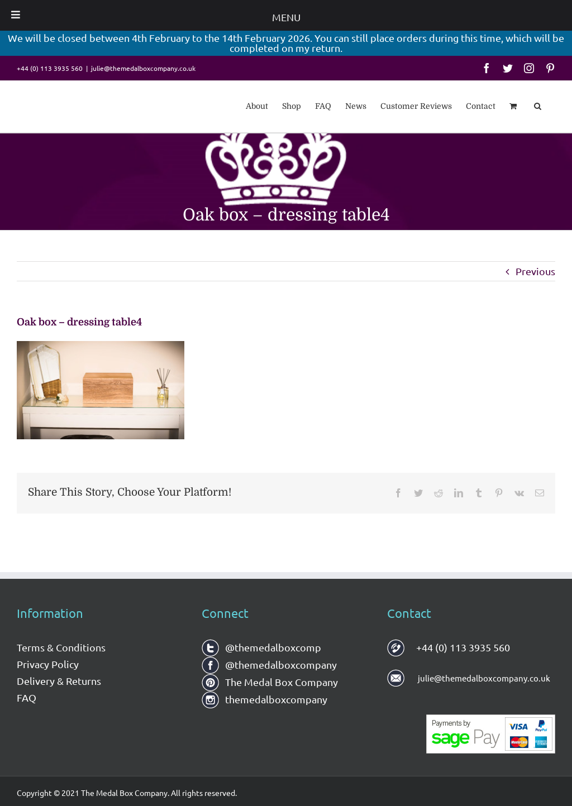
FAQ (26, 697)
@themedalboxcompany (269, 664)
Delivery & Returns (59, 681)
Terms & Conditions (61, 647)
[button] (537, 105)
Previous (535, 271)
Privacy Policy (48, 664)
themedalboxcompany (264, 699)
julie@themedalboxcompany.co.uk (143, 68)
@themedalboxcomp (261, 647)
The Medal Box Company (270, 682)
